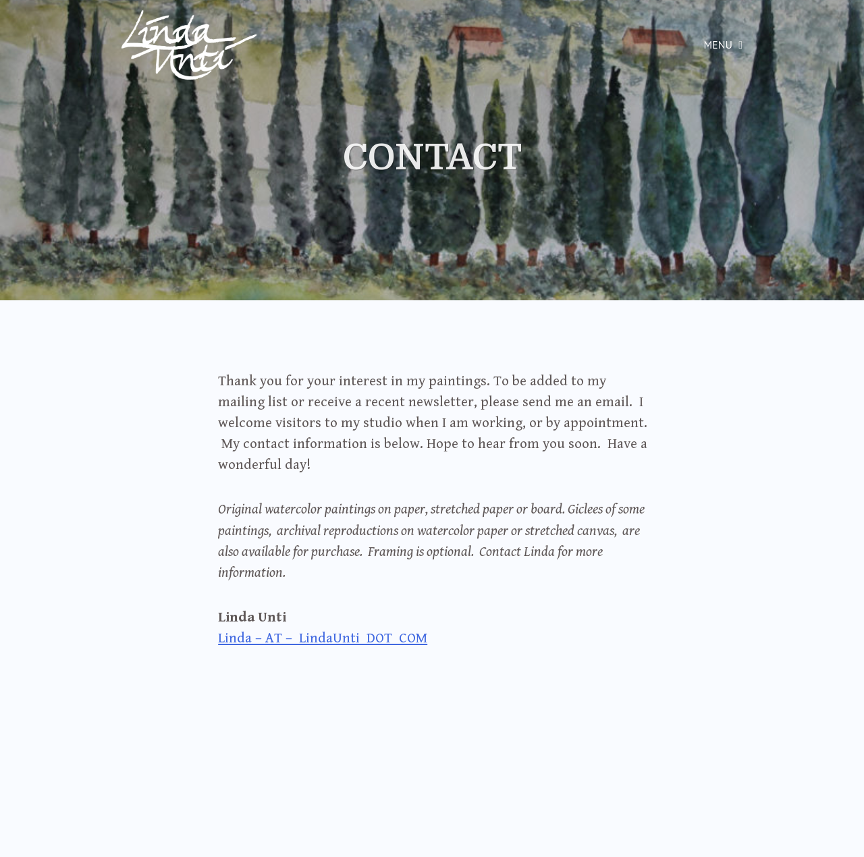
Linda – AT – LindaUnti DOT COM (322, 638)
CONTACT (432, 157)
